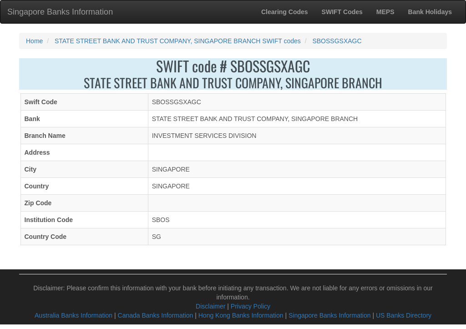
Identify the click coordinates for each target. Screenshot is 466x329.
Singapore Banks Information (60, 11)
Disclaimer (210, 306)
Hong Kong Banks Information (241, 315)
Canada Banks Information (155, 315)
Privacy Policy (250, 306)
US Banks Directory (403, 315)
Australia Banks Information (73, 315)
